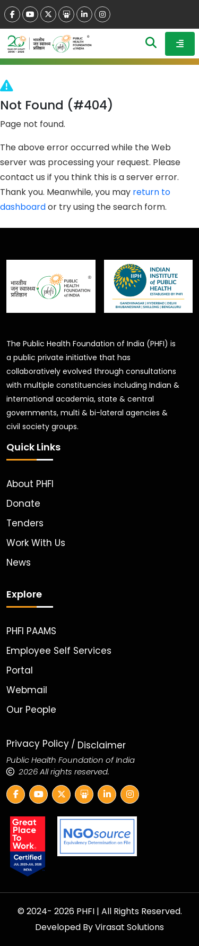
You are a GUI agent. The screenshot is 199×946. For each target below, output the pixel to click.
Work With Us (35, 542)
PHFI (86, 911)
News (18, 562)
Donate (23, 503)
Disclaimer (101, 745)
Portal (19, 670)
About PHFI (30, 484)
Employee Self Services (58, 650)
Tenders (25, 523)
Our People (31, 709)
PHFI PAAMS (31, 631)
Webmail (26, 690)
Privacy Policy (37, 743)
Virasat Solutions (129, 927)
